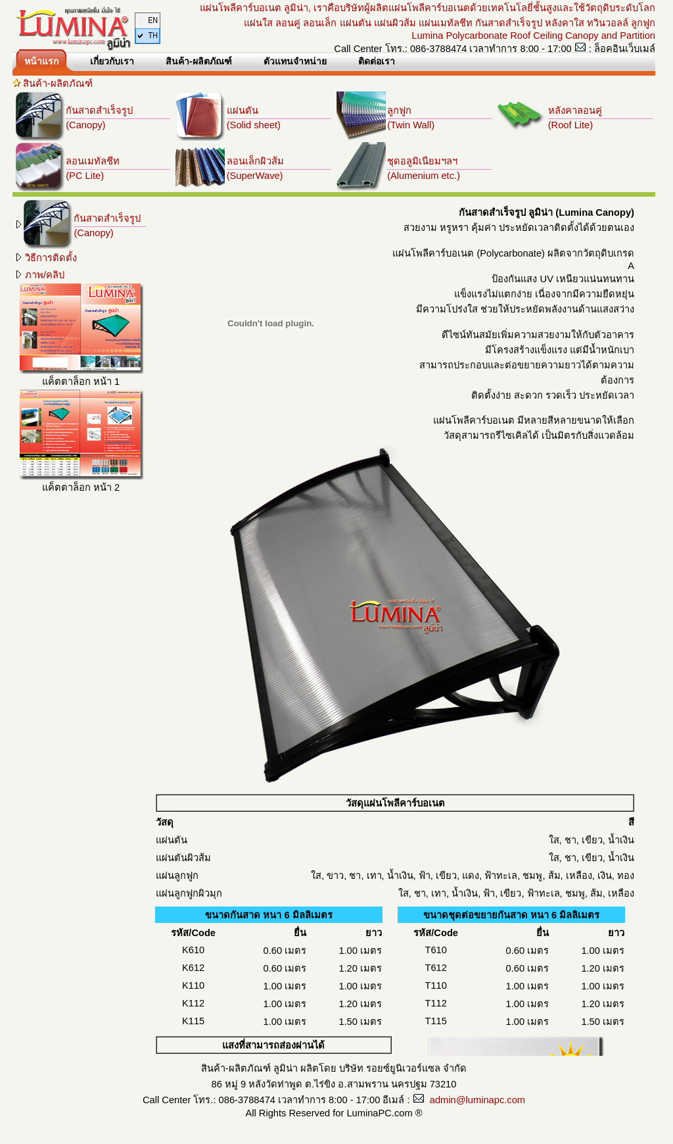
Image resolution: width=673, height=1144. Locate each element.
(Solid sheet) (254, 125)
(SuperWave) (255, 175)
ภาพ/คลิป (39, 275)
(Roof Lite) (570, 125)
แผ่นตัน (242, 110)
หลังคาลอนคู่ (575, 110)
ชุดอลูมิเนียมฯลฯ (422, 161)
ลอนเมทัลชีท (93, 161)
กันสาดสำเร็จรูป (99, 110)
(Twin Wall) (410, 125)
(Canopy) (85, 125)
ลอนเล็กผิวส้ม (255, 161)
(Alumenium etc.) (423, 175)
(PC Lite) (85, 175)
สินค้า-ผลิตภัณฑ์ (58, 83)
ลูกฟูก (399, 110)
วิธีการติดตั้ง (45, 258)
